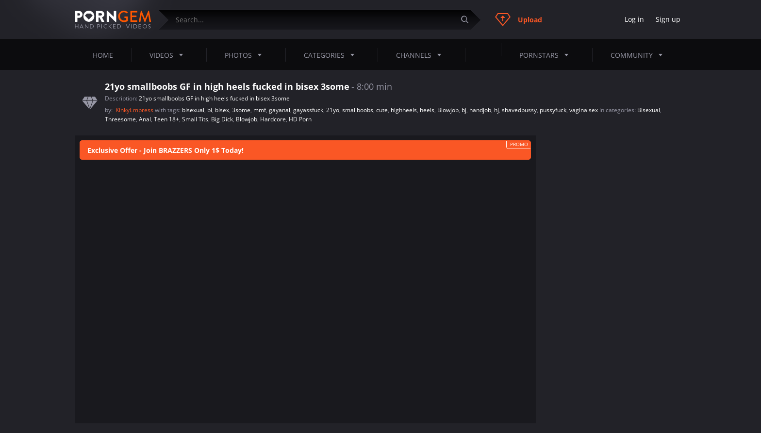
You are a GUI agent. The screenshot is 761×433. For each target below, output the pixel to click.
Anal (145, 119)
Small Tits (195, 119)
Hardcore (273, 119)
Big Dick (222, 119)
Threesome (120, 119)
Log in (634, 19)
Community (639, 55)
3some (241, 110)
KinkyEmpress (135, 110)
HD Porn (300, 119)
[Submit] (468, 20)
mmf (259, 110)
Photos (246, 55)
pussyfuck (553, 110)
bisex (222, 110)
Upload (518, 19)
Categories (332, 55)
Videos (169, 55)
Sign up (668, 19)
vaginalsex (583, 110)
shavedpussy (519, 110)
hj (496, 110)
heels (427, 110)
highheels (404, 110)
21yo (332, 110)
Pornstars (546, 55)
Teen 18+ (166, 119)
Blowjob (448, 110)
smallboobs (357, 110)
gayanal (279, 110)
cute (382, 110)
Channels (421, 55)
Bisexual (648, 110)
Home (103, 55)
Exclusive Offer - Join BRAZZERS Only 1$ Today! (165, 150)
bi (209, 110)
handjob (480, 110)
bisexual (193, 110)
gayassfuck (308, 110)
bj (464, 110)
